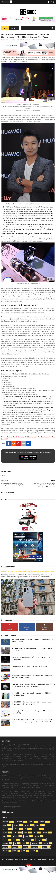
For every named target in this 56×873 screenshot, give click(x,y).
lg (25, 835)
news (50, 46)
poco (4, 842)
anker (46, 850)
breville (5, 857)
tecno (5, 839)
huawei (45, 46)
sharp (26, 842)
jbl (15, 850)
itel (14, 846)
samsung (19, 828)
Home (5, 29)
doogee (39, 846)
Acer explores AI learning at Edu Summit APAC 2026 (29, 673)
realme (16, 832)
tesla (44, 853)
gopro (35, 853)
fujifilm (15, 842)
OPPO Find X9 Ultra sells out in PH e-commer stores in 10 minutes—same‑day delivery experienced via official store (32, 727)
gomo (5, 853)
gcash (45, 839)
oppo (31, 828)
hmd (25, 853)
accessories (39, 46)
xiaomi (42, 828)
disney (15, 853)
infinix (16, 835)
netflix (37, 842)
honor (27, 832)
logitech (5, 850)
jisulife (33, 857)
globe (5, 835)
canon (5, 846)
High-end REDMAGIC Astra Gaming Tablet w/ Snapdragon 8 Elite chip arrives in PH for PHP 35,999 (33, 692)
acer (25, 839)
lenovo (36, 835)
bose (15, 857)
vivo (4, 832)
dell (24, 850)
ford (23, 857)
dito (35, 839)
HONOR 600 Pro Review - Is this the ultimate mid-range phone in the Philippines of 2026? (31, 709)
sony (15, 839)
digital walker (26, 846)
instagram (35, 850)
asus (37, 832)
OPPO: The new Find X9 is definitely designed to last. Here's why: (28, 578)
